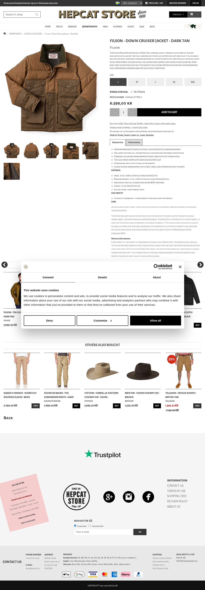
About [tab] (157, 277)
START (48, 26)
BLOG (152, 26)
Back (8, 417)
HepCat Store (50, 558)
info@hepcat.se (33, 568)
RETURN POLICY (177, 501)
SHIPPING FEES (176, 496)
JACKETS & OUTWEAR (33, 34)
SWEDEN (48, 568)
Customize (103, 320)
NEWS (59, 26)
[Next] (200, 265)
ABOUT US (173, 506)
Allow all (155, 320)
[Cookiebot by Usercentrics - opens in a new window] (156, 267)
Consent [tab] (48, 277)
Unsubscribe (97, 526)
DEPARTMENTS (89, 26)
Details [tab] (102, 277)
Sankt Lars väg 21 (52, 561)
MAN (105, 26)
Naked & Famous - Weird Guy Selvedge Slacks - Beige (20, 394)
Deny (49, 320)
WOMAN (117, 26)
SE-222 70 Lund (50, 565)
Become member (177, 3)
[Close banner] (180, 267)
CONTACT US (175, 486)
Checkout (177, 14)
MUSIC (130, 26)
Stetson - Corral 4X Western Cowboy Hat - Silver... (101, 394)
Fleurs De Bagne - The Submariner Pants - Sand (59, 394)
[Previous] (4, 265)
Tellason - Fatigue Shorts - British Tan (180, 394)
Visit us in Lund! (28, 521)
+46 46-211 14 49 (32, 558)
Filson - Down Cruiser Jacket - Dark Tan (61, 34)
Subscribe (81, 526)
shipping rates (162, 561)
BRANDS (72, 26)
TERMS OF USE (176, 491)
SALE (141, 26)
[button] (191, 14)
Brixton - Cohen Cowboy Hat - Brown (142, 394)
